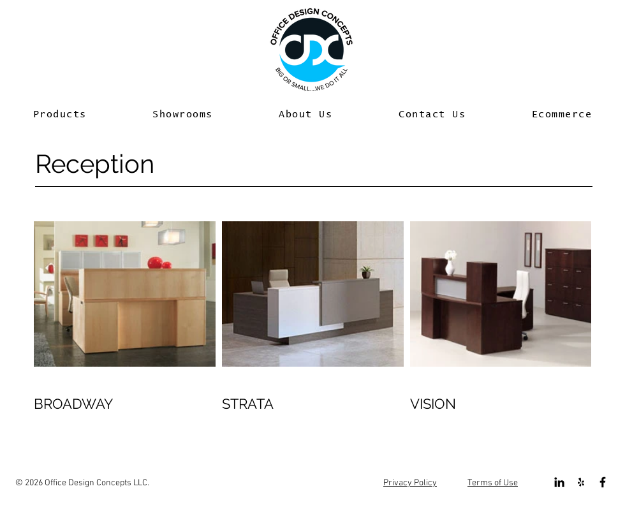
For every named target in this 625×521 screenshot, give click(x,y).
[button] (60, 115)
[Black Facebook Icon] (603, 482)
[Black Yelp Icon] (581, 482)
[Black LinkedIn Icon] (559, 482)
